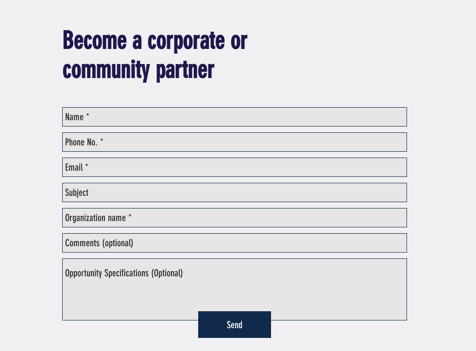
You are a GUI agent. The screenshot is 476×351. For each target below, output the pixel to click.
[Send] (234, 324)
